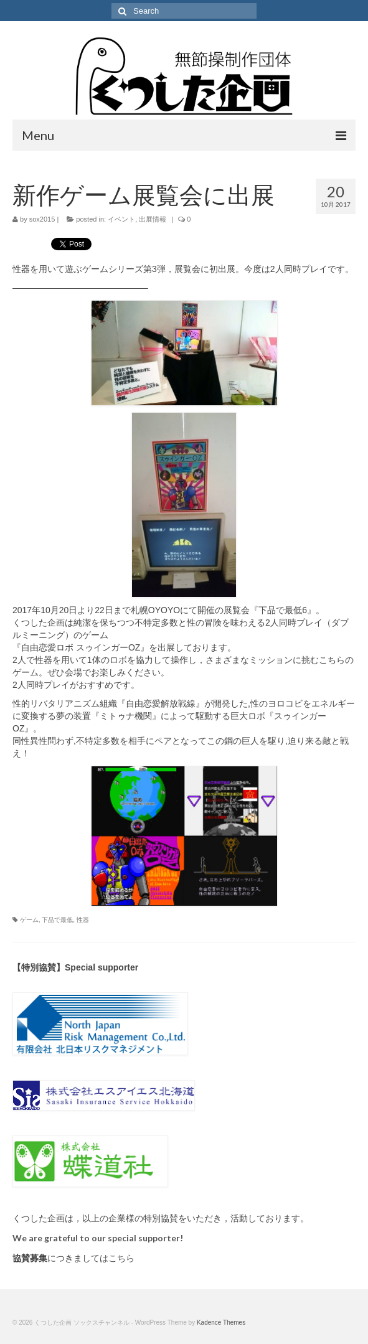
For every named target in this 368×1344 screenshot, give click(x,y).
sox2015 (42, 219)
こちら (121, 1258)
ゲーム (29, 919)
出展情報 (152, 219)
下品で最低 (57, 919)
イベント (121, 219)
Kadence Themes (221, 1322)
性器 (83, 919)
